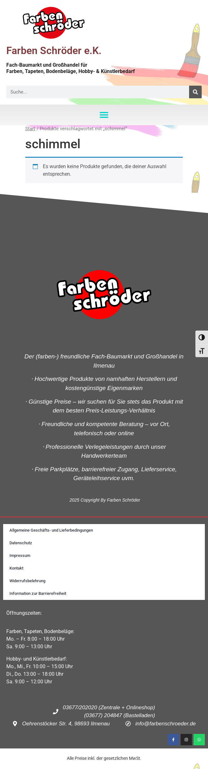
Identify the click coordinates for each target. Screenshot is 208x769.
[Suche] (195, 92)
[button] (104, 115)
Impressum (19, 555)
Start (30, 128)
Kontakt (16, 568)
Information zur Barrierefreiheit (37, 593)
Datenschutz (20, 542)
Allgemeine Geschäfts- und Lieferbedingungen (51, 530)
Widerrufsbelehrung (27, 580)
